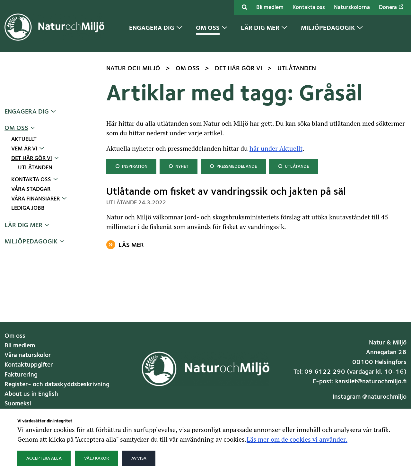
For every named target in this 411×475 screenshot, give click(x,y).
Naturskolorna (352, 7)
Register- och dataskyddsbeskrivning (56, 384)
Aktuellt (24, 139)
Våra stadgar (30, 189)
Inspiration (131, 166)
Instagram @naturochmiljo (370, 397)
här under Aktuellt (275, 148)
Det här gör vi (31, 158)
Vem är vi (24, 149)
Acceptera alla (44, 458)
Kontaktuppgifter (28, 365)
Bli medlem (270, 7)
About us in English (31, 394)
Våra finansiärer (35, 199)
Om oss (16, 128)
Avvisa (138, 458)
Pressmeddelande (233, 166)
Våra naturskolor (27, 355)
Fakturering (21, 375)
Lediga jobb (28, 208)
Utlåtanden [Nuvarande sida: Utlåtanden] (35, 168)
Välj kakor (96, 458)
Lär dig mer (23, 225)
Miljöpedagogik (30, 242)
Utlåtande (293, 166)
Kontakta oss (309, 7)
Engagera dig (26, 112)
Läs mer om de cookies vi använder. (297, 439)
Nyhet (179, 166)
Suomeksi (17, 404)
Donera (391, 7)
